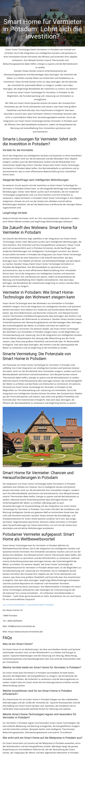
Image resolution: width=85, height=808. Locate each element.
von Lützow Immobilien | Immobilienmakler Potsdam (28, 604)
